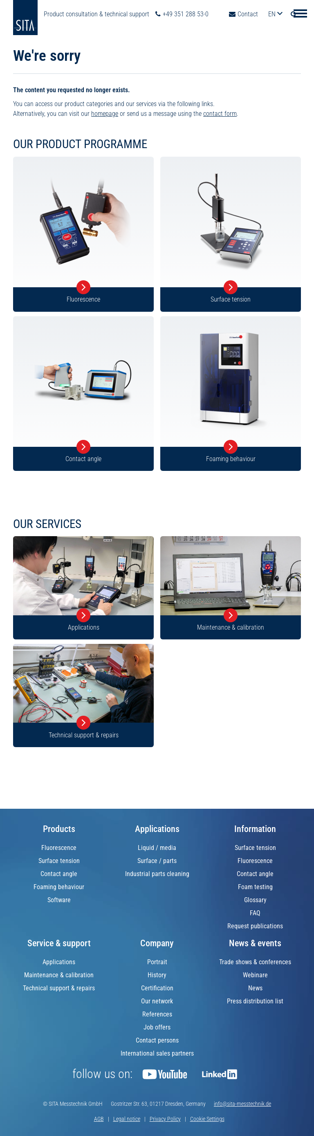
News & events (255, 943)
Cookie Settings (207, 1119)
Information (255, 829)
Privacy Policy (165, 1119)
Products (59, 829)
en (272, 14)
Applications (157, 829)
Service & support (59, 943)
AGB (99, 1119)
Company (157, 943)
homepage (104, 114)
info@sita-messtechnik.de (242, 1103)
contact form (220, 114)
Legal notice (126, 1119)
